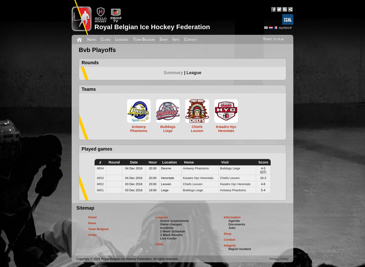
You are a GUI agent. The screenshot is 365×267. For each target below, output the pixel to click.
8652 (100, 184)
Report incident (239, 249)
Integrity (230, 245)
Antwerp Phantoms (196, 168)
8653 (100, 178)
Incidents (167, 228)
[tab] (175, 72)
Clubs (105, 39)
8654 (100, 168)
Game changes (171, 224)
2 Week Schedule (172, 231)
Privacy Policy (279, 259)
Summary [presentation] (173, 72)
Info (176, 39)
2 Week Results (171, 235)
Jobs (232, 228)
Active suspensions (174, 221)
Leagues (121, 39)
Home (92, 217)
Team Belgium (144, 39)
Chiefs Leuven (230, 178)
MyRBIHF (285, 28)
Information (232, 217)
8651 (100, 190)
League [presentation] (194, 72)
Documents (236, 224)
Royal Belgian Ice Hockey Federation (152, 27)
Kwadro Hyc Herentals (198, 178)
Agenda (234, 221)
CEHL (159, 244)
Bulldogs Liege (230, 168)
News (91, 39)
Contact (190, 39)
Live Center (168, 238)
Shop (164, 39)
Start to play (273, 39)
